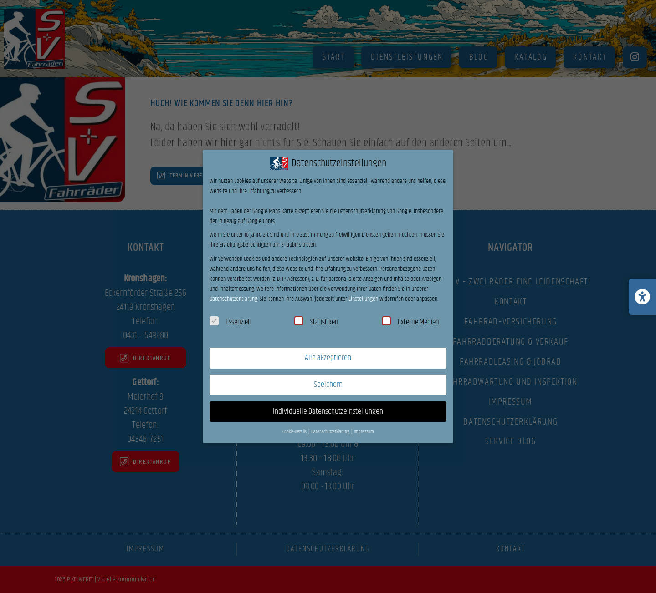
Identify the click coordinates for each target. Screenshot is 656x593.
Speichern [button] (328, 384)
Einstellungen (363, 299)
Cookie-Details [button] (295, 432)
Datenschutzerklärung (233, 299)
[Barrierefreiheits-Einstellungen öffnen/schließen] (642, 297)
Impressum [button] (364, 432)
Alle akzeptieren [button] (328, 358)
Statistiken (316, 322)
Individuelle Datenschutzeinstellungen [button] (328, 411)
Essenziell (230, 322)
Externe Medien (410, 322)
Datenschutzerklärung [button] (330, 432)
